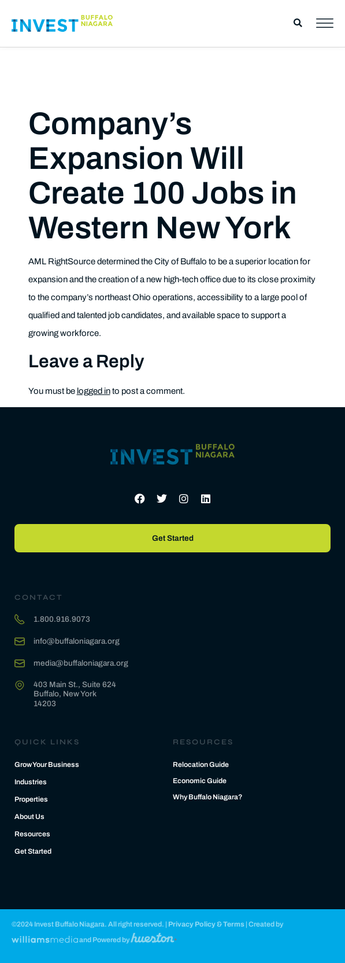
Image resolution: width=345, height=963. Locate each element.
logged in (93, 391)
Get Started (32, 851)
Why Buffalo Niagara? (208, 797)
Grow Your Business (46, 765)
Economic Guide (200, 781)
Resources (32, 834)
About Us (29, 817)
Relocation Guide (201, 765)
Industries (30, 782)
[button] (297, 23)
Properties (31, 799)
